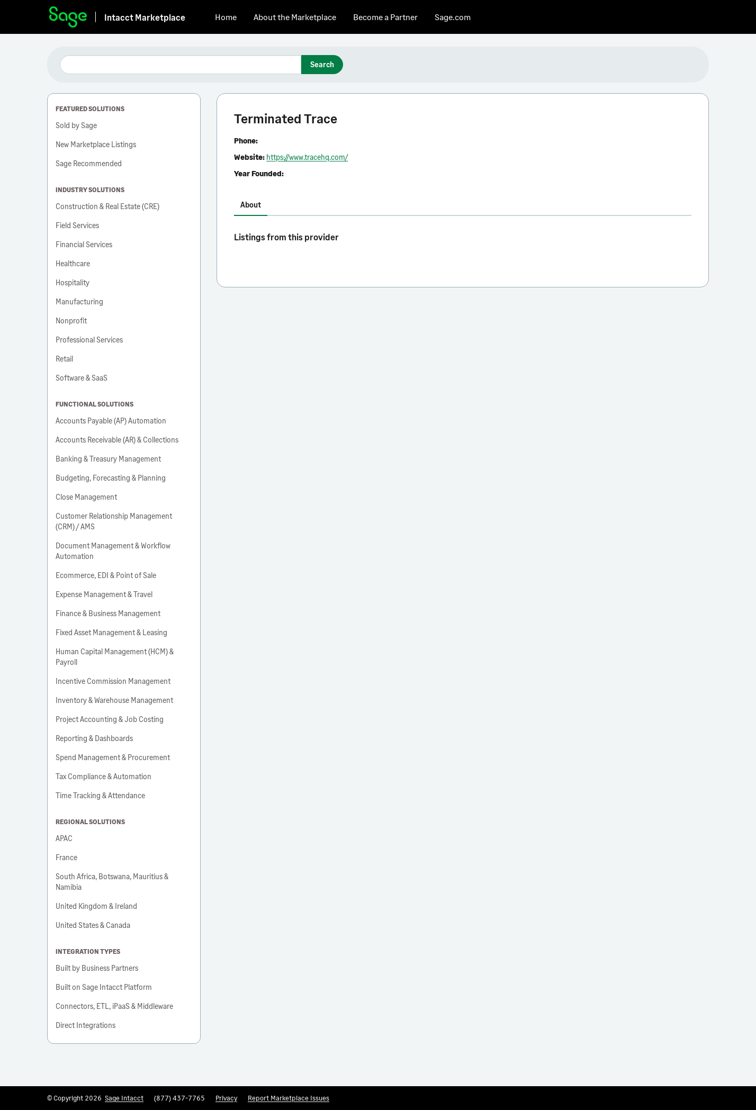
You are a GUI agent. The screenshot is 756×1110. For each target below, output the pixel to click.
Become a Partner (385, 17)
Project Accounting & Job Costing (110, 719)
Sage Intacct (124, 1098)
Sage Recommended (89, 163)
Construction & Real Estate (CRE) (107, 206)
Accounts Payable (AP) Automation (111, 420)
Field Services (77, 225)
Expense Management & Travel (104, 594)
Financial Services (84, 244)
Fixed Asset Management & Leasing (111, 632)
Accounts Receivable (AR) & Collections (117, 439)
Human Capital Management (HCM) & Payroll (115, 656)
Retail (64, 358)
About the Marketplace (295, 17)
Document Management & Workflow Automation (113, 551)
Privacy (226, 1098)
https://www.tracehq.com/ (307, 156)
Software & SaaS (81, 377)
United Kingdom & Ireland (96, 905)
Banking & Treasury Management (108, 458)
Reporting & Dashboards (94, 738)
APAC (64, 838)
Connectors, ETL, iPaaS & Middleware (114, 1005)
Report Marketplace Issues (288, 1098)
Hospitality (72, 282)
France (66, 857)
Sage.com (453, 17)
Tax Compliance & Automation (103, 776)
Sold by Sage (76, 125)
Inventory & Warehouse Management (114, 700)
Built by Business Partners (97, 967)
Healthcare (73, 263)
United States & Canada (93, 925)
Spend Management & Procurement (113, 757)
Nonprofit (71, 320)
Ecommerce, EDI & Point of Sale (106, 575)
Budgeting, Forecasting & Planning (111, 477)
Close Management (86, 496)
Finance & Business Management (108, 613)
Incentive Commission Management (113, 680)
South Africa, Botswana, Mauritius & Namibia (112, 881)
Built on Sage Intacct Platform (104, 986)
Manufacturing (79, 301)
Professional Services (89, 339)
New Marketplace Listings (96, 144)
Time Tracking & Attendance (100, 795)
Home (226, 17)
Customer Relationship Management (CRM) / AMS (114, 521)
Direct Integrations (85, 1025)
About (250, 204)
